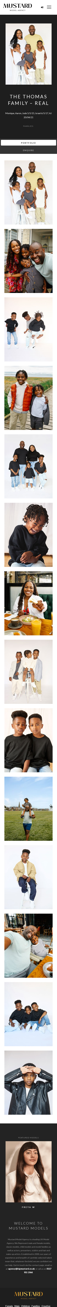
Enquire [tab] (28, 150)
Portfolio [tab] (28, 143)
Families (28, 126)
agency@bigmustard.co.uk (21, 1269)
